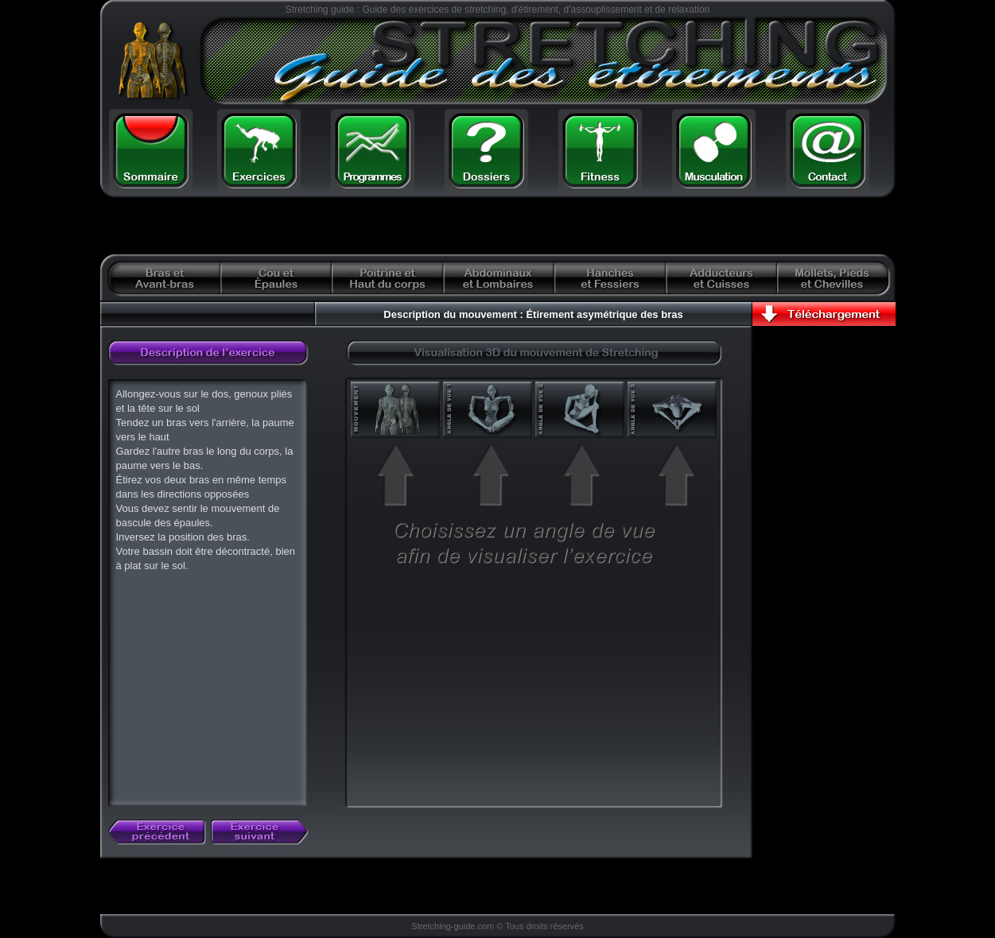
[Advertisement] (301, 226)
